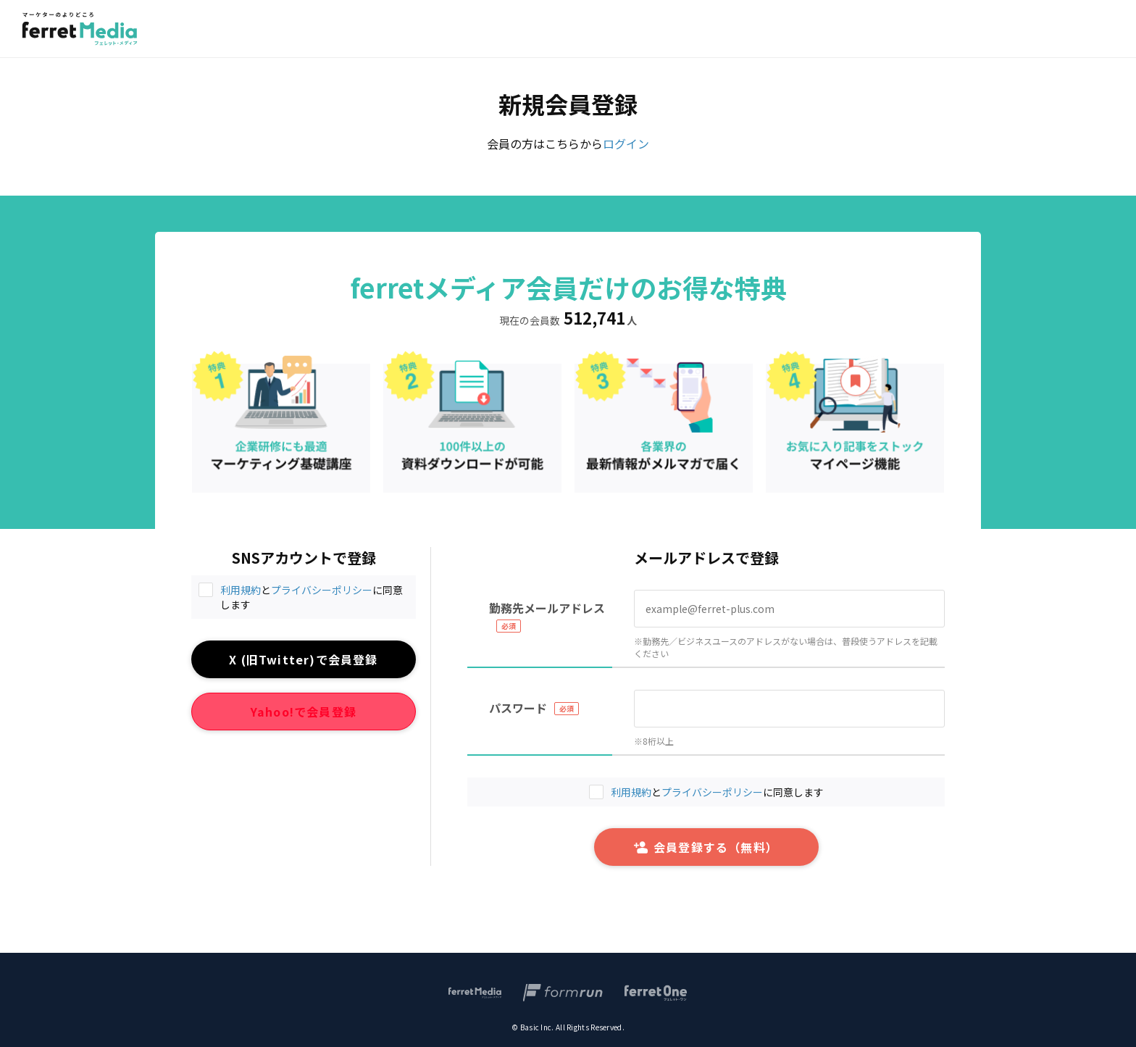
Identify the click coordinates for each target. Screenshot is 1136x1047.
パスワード (518, 708)
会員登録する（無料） (706, 847)
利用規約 (240, 590)
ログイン (626, 143)
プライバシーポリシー (321, 590)
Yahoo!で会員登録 (303, 711)
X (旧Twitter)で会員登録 (303, 659)
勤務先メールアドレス (547, 608)
